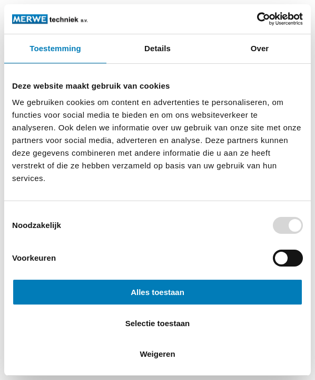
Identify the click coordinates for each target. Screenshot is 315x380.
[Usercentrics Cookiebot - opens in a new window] (257, 19)
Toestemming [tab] (55, 48)
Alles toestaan (157, 292)
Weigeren (157, 353)
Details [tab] (157, 48)
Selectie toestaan (157, 323)
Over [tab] (260, 48)
